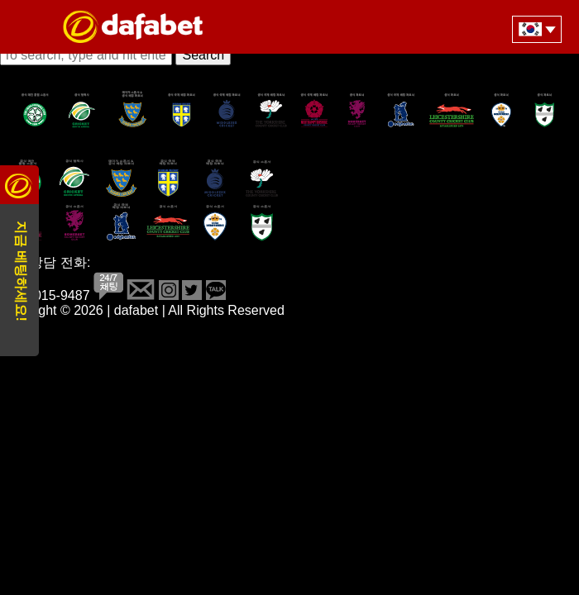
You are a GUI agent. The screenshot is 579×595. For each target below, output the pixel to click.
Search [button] (203, 55)
